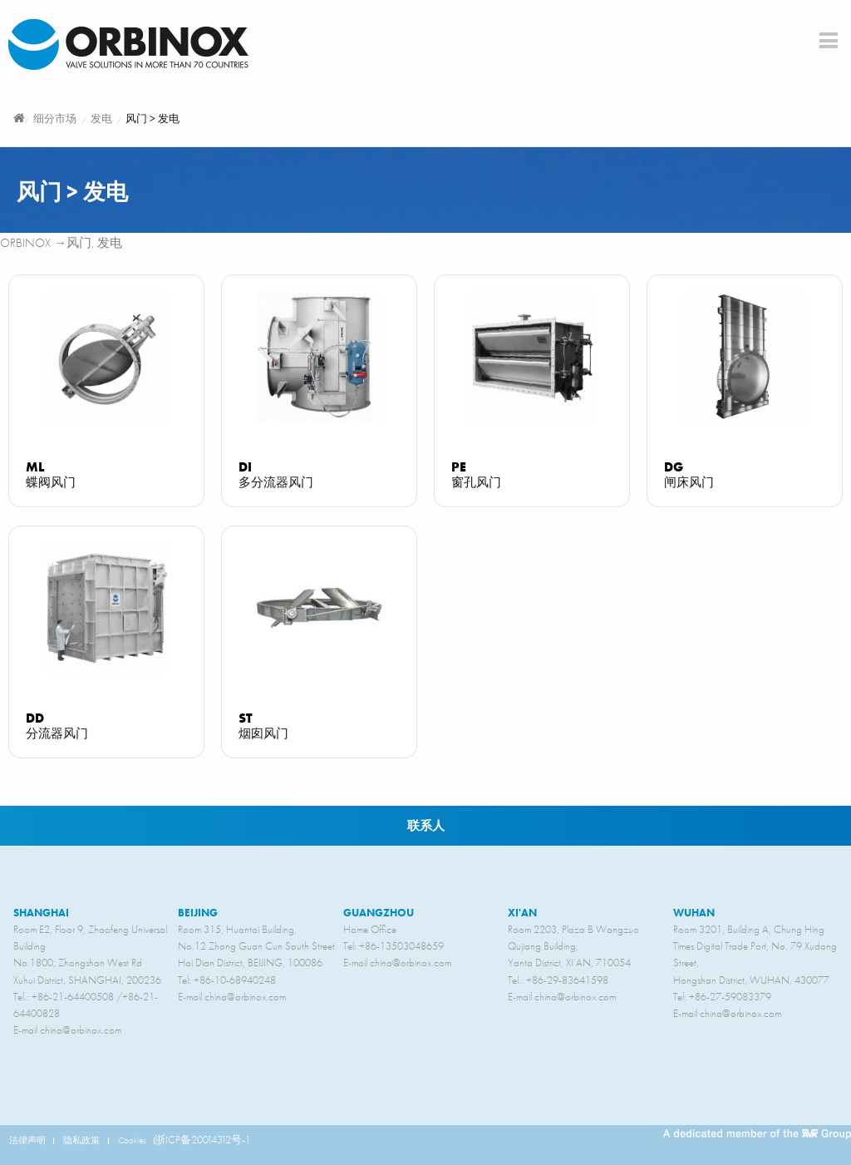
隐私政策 (81, 1140)
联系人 (426, 825)
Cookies (132, 1140)
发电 (101, 119)
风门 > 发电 (152, 119)
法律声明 (27, 1140)
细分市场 (54, 119)
